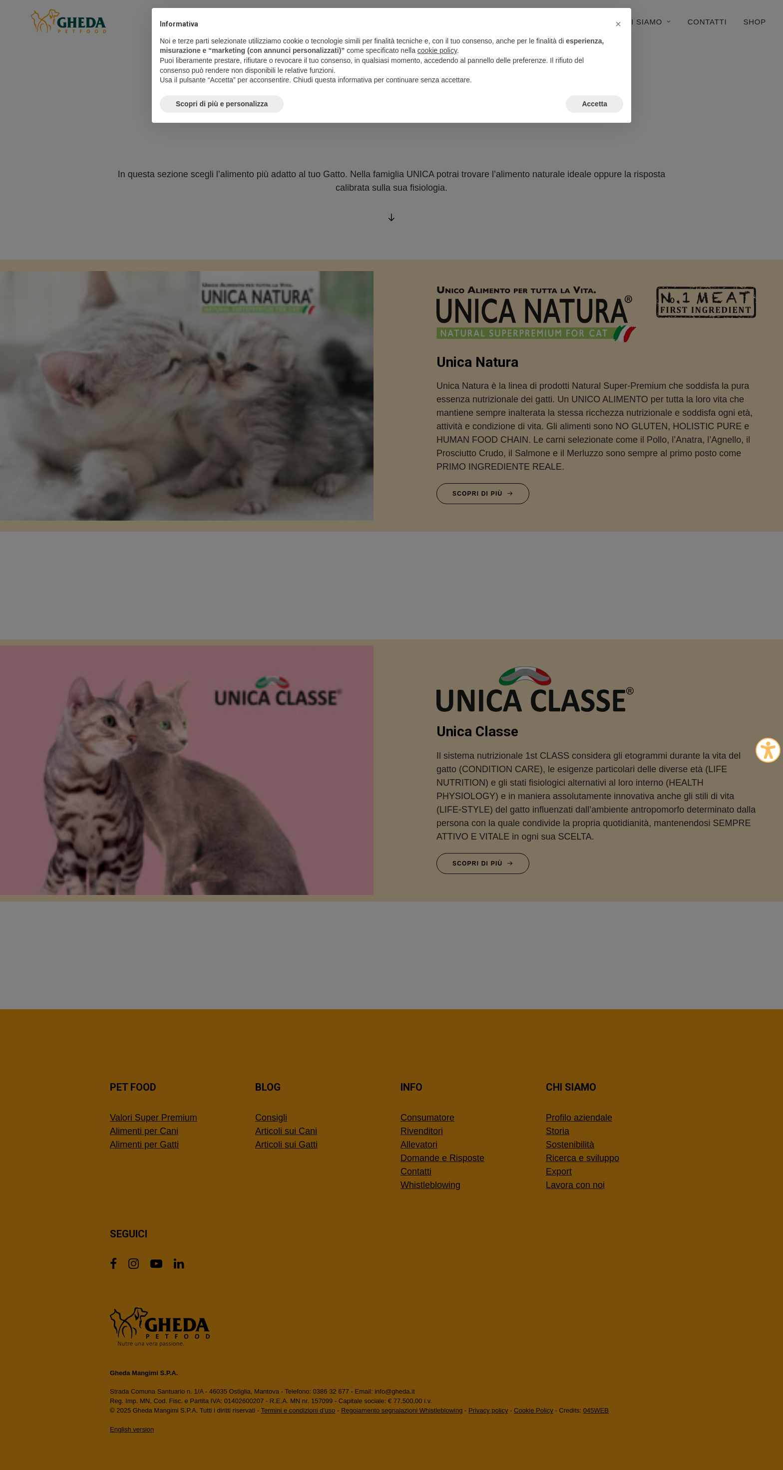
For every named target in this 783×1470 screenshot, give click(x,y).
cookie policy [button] (437, 50)
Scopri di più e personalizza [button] (222, 104)
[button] (618, 24)
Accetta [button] (594, 104)
